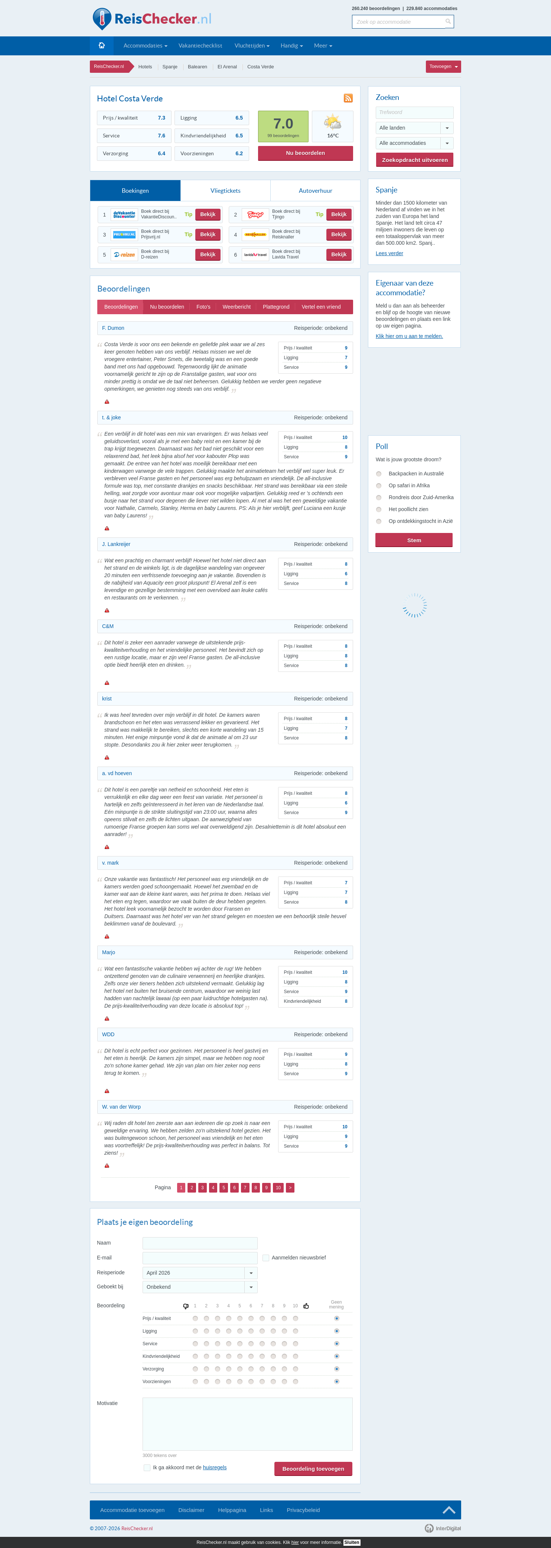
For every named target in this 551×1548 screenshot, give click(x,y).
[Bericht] (248, 1424)
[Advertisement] (414, 390)
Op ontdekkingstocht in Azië (421, 521)
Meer (320, 45)
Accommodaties (143, 45)
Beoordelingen (121, 307)
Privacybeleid (303, 1510)
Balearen (197, 66)
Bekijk (207, 214)
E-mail (104, 1258)
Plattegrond (276, 307)
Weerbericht (237, 307)
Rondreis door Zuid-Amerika (421, 497)
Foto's (203, 307)
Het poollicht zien (408, 509)
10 (278, 1187)
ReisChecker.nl (109, 66)
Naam (104, 1243)
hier (295, 1542)
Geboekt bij (110, 1287)
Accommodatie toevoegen (132, 1510)
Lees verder (389, 253)
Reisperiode (111, 1272)
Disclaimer (191, 1510)
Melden (106, 401)
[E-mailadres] (200, 1258)
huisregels (215, 1467)
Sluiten (352, 1542)
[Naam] (200, 1243)
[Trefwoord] (415, 113)
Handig (289, 45)
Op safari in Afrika (409, 485)
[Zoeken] (449, 21)
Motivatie (107, 1403)
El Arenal (227, 66)
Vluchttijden (250, 45)
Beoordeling (111, 1305)
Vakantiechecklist (200, 45)
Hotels (145, 66)
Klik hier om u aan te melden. (409, 336)
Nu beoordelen (305, 153)
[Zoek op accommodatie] (398, 22)
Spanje (170, 66)
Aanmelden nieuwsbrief (299, 1258)
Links (266, 1510)
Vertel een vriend (321, 307)
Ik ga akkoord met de (189, 1467)
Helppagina (232, 1510)
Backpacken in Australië (416, 474)
